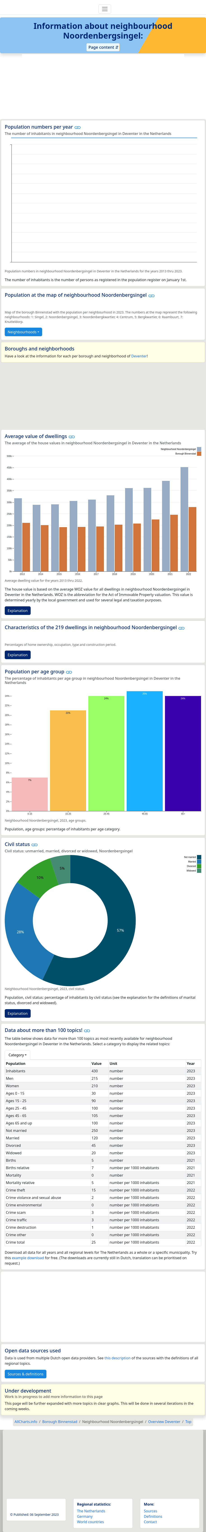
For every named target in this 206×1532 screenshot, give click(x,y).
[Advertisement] (103, 86)
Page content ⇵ (103, 47)
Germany (85, 1516)
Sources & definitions (25, 1374)
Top (188, 1421)
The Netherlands (91, 1511)
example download (28, 1257)
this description (117, 1358)
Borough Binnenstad (59, 1421)
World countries (90, 1521)
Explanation (18, 610)
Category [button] (16, 1054)
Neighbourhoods (22, 331)
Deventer (139, 356)
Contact (150, 1521)
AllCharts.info (26, 1421)
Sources (150, 1511)
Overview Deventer (164, 1421)
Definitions (153, 1516)
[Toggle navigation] (104, 9)
